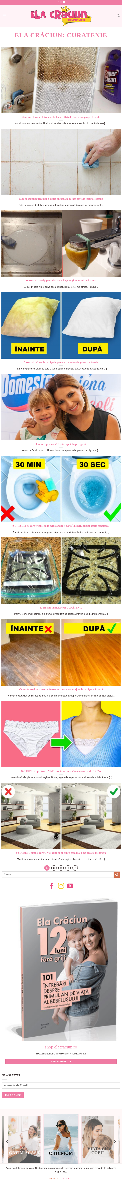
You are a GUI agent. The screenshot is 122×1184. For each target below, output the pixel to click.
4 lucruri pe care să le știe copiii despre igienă (61, 444)
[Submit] (117, 875)
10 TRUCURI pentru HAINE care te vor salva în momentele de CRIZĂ (61, 771)
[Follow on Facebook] (58, 2)
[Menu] (4, 16)
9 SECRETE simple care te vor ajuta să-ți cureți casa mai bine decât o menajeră (61, 852)
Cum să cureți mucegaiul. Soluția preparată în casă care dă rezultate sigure (61, 198)
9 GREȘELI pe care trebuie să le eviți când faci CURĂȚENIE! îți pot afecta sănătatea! (61, 525)
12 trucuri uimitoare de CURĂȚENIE (61, 607)
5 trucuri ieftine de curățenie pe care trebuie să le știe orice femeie (61, 362)
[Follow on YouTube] (64, 2)
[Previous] (7, 1141)
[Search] (118, 16)
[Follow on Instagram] (61, 2)
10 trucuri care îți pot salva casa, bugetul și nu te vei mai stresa (61, 280)
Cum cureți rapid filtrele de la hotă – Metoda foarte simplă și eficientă (61, 116)
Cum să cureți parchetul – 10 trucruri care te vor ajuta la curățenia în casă (61, 689)
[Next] (75, 868)
